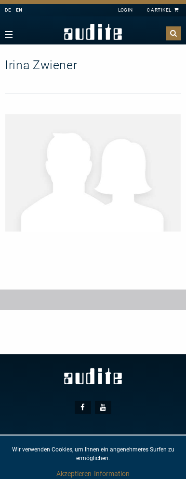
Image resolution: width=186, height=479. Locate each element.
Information (112, 474)
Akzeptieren (74, 474)
